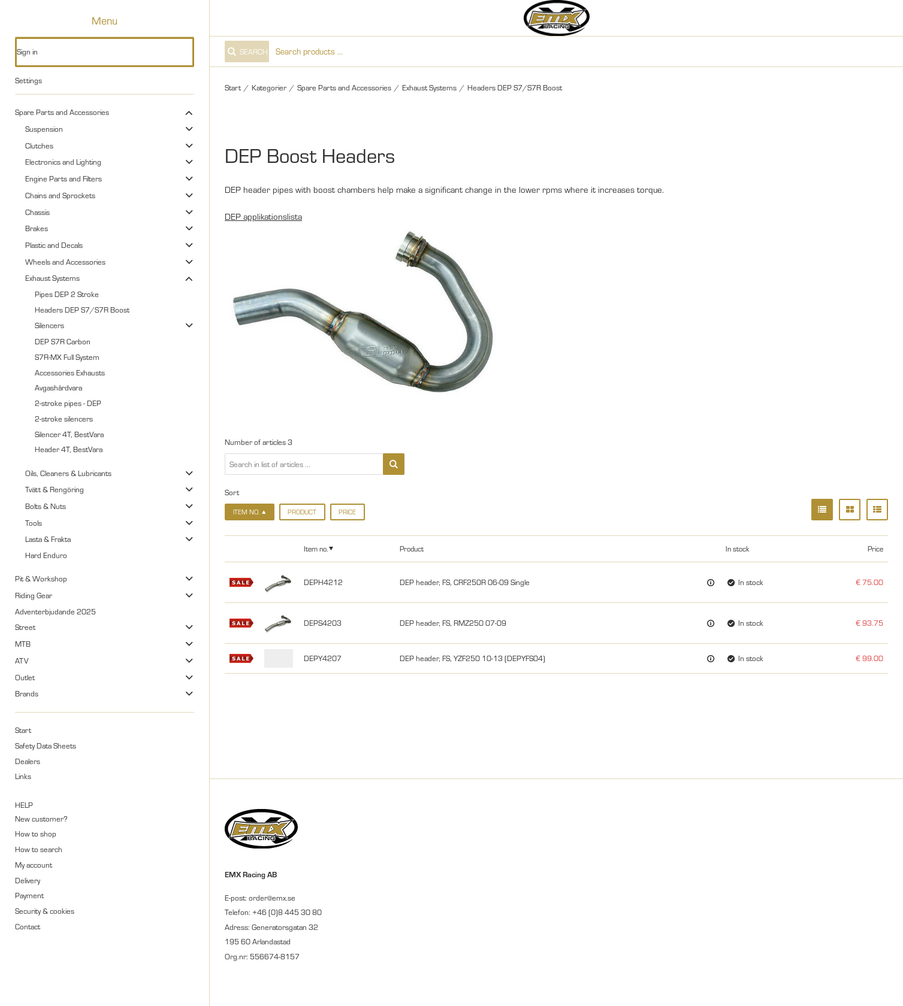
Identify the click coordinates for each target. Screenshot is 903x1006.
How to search (38, 849)
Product (302, 512)
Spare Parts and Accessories (62, 112)
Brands (26, 693)
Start (23, 730)
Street (25, 627)
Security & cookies (44, 911)
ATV (21, 660)
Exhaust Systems (52, 278)
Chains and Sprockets (60, 195)
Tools (33, 523)
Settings (28, 80)
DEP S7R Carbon (62, 341)
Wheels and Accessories (65, 261)
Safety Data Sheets (45, 745)
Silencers (49, 325)
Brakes (36, 228)
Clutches (39, 145)
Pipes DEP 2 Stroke (67, 294)
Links (23, 776)
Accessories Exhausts (70, 372)
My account (33, 864)
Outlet (25, 677)
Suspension (44, 129)
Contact (27, 926)
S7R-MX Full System (67, 357)
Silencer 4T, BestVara (69, 434)
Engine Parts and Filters (63, 178)
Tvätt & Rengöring (54, 489)
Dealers (27, 761)
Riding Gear (33, 595)
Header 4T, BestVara (68, 449)
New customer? (41, 818)
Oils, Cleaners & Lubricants (68, 473)
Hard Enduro (46, 555)
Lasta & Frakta (48, 539)
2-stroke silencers (64, 418)
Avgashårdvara (58, 387)
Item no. (316, 548)
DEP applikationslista (263, 216)
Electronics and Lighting (63, 161)
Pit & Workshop (41, 578)
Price (347, 512)
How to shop (35, 833)
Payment (29, 895)
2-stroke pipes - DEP (68, 403)
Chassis (37, 212)
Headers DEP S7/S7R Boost (82, 309)
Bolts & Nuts (45, 506)
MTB (23, 644)
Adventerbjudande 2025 (55, 611)
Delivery (27, 880)
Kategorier (269, 87)
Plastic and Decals (54, 245)
